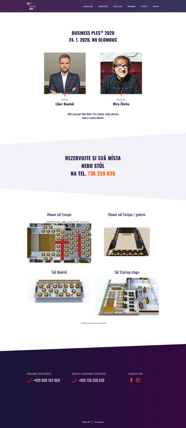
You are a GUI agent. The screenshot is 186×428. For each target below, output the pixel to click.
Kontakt (156, 6)
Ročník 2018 (103, 6)
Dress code (118, 6)
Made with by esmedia (93, 422)
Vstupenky (131, 6)
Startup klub (88, 6)
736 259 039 (101, 173)
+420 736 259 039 (88, 380)
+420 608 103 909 (43, 380)
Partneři (144, 6)
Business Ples (31, 6)
